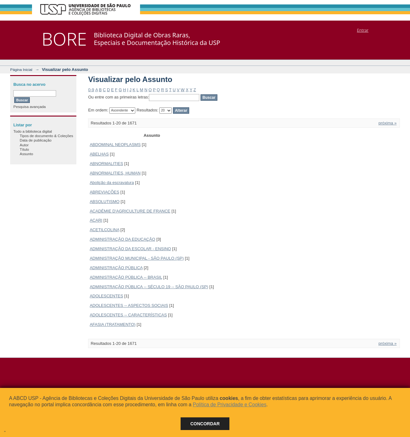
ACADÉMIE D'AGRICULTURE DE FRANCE (130, 211)
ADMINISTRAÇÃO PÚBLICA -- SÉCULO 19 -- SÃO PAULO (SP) (149, 286)
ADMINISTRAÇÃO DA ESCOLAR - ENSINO (130, 248)
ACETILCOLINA (104, 229)
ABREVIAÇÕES (104, 192)
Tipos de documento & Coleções (46, 136)
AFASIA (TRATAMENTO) (112, 324)
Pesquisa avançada (29, 106)
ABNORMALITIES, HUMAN (115, 173)
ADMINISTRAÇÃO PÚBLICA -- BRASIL (126, 277)
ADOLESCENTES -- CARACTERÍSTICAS (128, 315)
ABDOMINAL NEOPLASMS (115, 144)
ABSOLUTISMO (104, 201)
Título (24, 149)
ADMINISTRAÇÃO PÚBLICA (116, 267)
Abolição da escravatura (112, 182)
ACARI (96, 220)
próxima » (388, 123)
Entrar (362, 30)
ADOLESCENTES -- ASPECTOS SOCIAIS (129, 305)
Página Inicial (21, 69)
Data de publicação (35, 140)
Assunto (26, 154)
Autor (24, 145)
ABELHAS (99, 154)
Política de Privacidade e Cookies (229, 404)
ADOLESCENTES (106, 296)
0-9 (91, 89)
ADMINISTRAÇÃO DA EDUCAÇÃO (122, 239)
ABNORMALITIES (106, 163)
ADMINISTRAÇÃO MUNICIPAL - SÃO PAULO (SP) (137, 258)
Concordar (205, 423)
